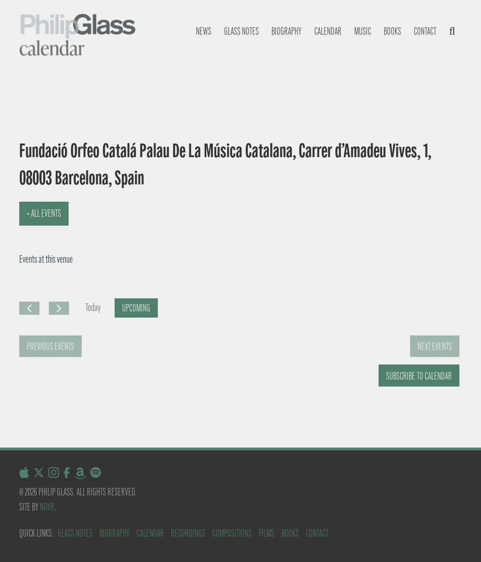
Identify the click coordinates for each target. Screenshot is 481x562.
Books (392, 31)
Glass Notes (75, 533)
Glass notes (241, 31)
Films (266, 533)
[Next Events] (59, 308)
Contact (425, 31)
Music (362, 31)
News (203, 31)
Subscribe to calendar (419, 376)
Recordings (188, 533)
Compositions (232, 533)
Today (93, 307)
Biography (287, 31)
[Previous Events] (29, 308)
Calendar (327, 31)
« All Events (44, 213)
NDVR (47, 507)
